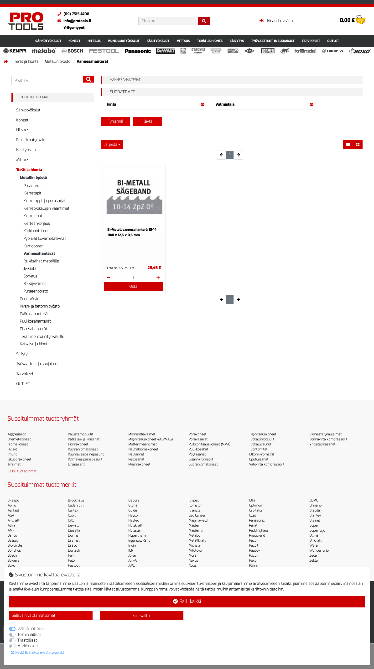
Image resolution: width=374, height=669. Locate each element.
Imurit (12, 454)
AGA (11, 515)
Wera (313, 545)
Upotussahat (258, 459)
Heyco (133, 515)
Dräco (72, 545)
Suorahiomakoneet (203, 464)
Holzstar (134, 530)
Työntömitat (258, 449)
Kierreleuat (32, 215)
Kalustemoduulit (80, 434)
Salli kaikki (187, 601)
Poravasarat (198, 439)
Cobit (72, 515)
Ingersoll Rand (139, 540)
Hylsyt (12, 449)
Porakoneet (197, 434)
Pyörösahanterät (34, 313)
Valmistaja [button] (264, 104)
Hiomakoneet (18, 444)
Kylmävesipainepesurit (85, 459)
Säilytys (237, 41)
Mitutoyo (195, 550)
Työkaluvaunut (260, 444)
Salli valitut (141, 615)
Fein (71, 555)
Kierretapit (32, 193)
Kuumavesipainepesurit (86, 454)
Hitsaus (94, 41)
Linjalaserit (76, 464)
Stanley (315, 515)
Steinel (314, 520)
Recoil (253, 545)
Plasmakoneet (139, 464)
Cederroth (75, 505)
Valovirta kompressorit (266, 464)
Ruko (252, 560)
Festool (73, 565)
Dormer (74, 535)
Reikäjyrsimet (34, 283)
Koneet (74, 41)
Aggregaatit (17, 434)
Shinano (315, 505)
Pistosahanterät (33, 328)
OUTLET (333, 41)
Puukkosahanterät (35, 321)
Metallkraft (197, 540)
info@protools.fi (73, 21)
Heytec (133, 520)
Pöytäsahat (197, 454)
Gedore (134, 500)
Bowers (13, 560)
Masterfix (196, 530)
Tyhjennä (115, 121)
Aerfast (13, 510)
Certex (73, 510)
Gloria (132, 505)
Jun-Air (133, 560)
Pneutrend (257, 535)
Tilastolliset (27, 640)
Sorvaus (30, 276)
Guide (132, 510)
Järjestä (110, 144)
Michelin (195, 545)
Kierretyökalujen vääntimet (46, 208)
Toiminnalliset (29, 634)
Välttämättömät (31, 628)
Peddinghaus (259, 530)
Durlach (74, 550)
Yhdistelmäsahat (322, 444)
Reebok (254, 550)
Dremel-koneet (19, 439)
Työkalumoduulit (261, 439)
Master (194, 525)
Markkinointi (27, 645)
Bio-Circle (15, 545)
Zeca (313, 555)
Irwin (132, 545)
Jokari (132, 555)
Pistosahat (136, 459)
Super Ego (317, 530)
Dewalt (73, 525)
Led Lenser (197, 515)
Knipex (194, 500)
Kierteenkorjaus (36, 223)
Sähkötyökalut (48, 41)
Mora (193, 555)
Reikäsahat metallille (41, 261)
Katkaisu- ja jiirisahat (83, 439)
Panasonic (257, 520)
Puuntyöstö (29, 298)
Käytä (147, 121)
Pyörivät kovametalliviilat (44, 238)
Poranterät (32, 185)
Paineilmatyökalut (124, 41)
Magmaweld (198, 520)
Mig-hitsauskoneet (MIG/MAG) (150, 439)
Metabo (194, 535)
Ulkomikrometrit (261, 454)
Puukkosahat (198, 449)
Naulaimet (136, 454)
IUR (130, 550)
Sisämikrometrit (201, 459)
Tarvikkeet (311, 41)
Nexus (193, 560)
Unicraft (315, 540)
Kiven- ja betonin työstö (40, 306)
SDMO (313, 500)
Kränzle (194, 510)
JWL (131, 565)
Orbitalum (256, 510)
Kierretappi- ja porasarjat (44, 200)
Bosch (12, 555)
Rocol (253, 555)
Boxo (11, 565)
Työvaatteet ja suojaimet (273, 41)
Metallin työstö (58, 61)
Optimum (256, 505)
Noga (193, 565)
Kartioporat (33, 246)
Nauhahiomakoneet (143, 449)
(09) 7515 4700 (72, 14)
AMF (11, 530)
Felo (71, 560)
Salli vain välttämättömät (33, 615)
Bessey (13, 540)
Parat (253, 525)
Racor (253, 540)
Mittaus (183, 41)
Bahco (12, 535)
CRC (71, 520)
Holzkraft (135, 525)
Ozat (252, 515)
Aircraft (13, 520)
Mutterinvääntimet (142, 444)
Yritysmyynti (74, 27)
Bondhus (14, 550)
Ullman (314, 535)
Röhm (253, 565)
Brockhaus (76, 500)
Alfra (11, 525)
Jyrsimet (14, 464)
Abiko (12, 505)
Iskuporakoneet (19, 459)
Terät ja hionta (210, 41)
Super (313, 525)
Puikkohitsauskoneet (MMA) (209, 444)
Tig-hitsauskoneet (262, 434)
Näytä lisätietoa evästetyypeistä (37, 652)
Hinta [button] (156, 104)
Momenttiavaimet (141, 434)
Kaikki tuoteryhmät (22, 471)
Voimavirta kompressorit (328, 439)
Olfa (252, 500)
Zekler (314, 560)
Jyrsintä (29, 268)
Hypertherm (137, 535)
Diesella (74, 530)
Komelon (195, 505)
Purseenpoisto (35, 291)
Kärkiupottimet (36, 230)
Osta (133, 286)
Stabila (314, 510)
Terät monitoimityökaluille (42, 336)
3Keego (13, 500)
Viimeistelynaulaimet (325, 434)
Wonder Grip (319, 550)
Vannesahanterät (39, 253)
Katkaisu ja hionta (35, 343)
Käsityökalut (158, 41)
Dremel (73, 540)
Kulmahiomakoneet (83, 449)
